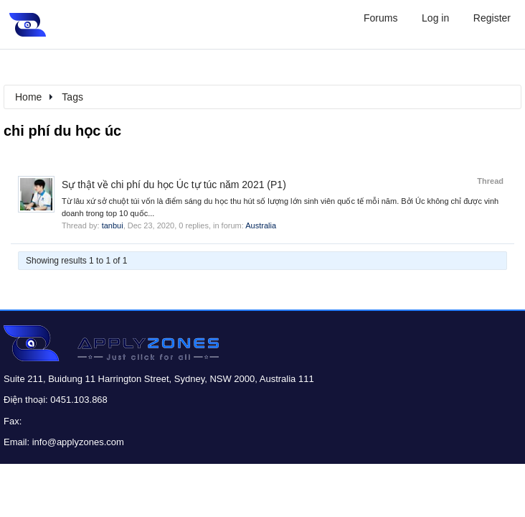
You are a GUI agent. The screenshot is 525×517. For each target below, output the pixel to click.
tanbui (112, 225)
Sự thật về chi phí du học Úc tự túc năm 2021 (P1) (174, 184)
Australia (260, 225)
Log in (435, 18)
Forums (380, 18)
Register (492, 18)
